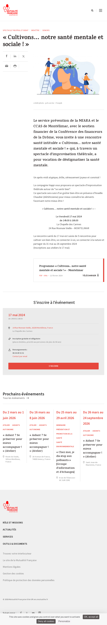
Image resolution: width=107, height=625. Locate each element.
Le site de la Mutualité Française (20, 564)
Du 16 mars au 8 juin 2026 (40, 419)
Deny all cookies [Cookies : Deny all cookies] (46, 621)
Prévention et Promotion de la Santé (64, 437)
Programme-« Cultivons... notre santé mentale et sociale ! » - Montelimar (61, 270)
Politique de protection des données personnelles (28, 584)
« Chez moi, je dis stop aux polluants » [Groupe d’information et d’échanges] (65, 467)
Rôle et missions (13, 526)
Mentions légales (11, 571)
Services (8, 541)
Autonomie (8, 433)
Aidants (16, 429)
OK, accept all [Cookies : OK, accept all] (91, 617)
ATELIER (6, 429)
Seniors (46, 30)
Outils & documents (15, 548)
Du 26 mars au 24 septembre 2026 (93, 422)
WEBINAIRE (60, 429)
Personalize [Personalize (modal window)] (64, 621)
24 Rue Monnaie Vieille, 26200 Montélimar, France (33, 332)
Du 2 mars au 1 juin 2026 (13, 419)
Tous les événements (16, 402)
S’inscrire (53, 370)
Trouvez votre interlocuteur (17, 557)
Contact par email (20, 360)
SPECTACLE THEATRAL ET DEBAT (15, 30)
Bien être (35, 30)
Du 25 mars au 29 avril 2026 (66, 419)
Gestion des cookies (13, 577)
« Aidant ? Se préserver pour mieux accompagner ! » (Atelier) (12, 448)
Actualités (9, 533)
